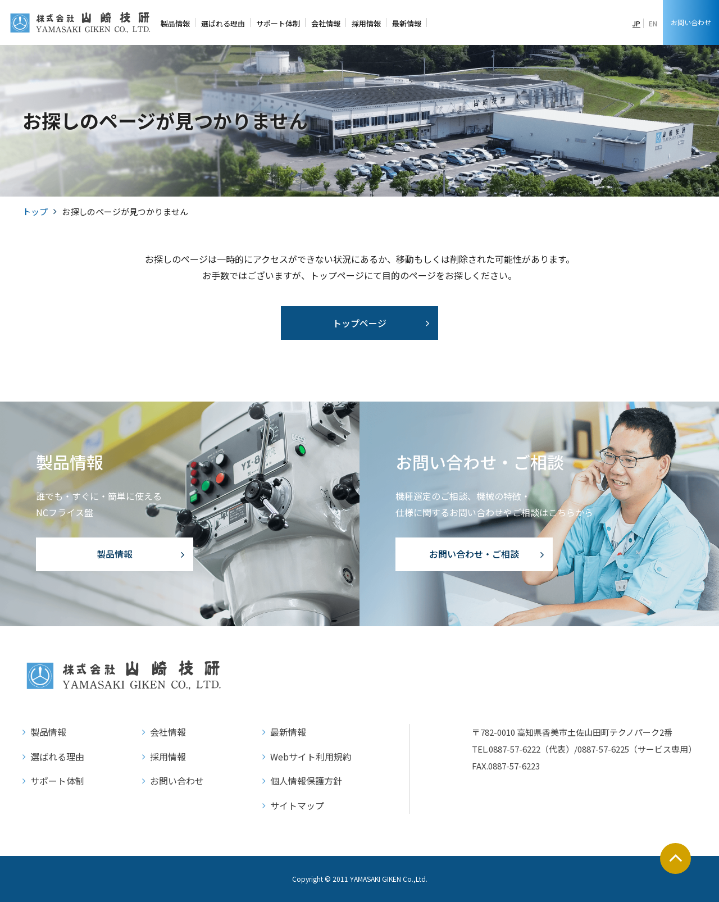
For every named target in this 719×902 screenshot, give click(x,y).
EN (653, 23)
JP (636, 23)
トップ (35, 211)
